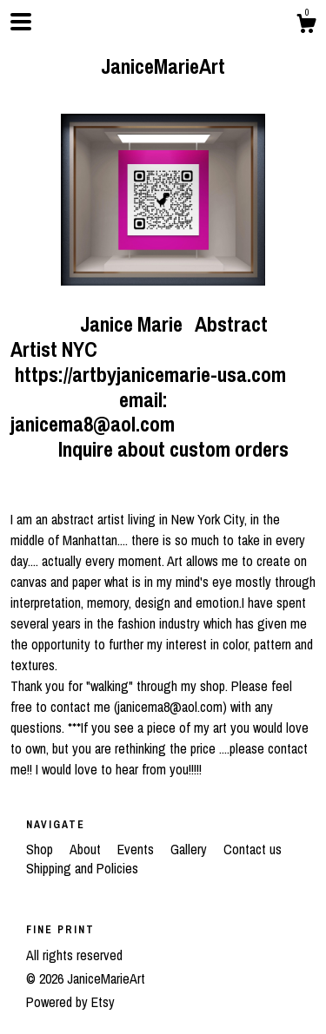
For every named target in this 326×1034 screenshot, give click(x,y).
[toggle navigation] (20, 21)
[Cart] (306, 26)
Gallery (190, 849)
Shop (41, 849)
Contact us (252, 849)
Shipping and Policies (82, 868)
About (87, 849)
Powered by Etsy (70, 1001)
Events (137, 849)
